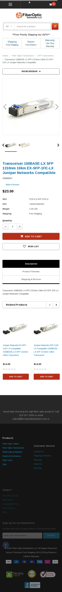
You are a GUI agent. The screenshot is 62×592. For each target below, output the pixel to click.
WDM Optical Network (12, 474)
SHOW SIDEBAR (31, 71)
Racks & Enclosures (11, 478)
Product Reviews (31, 271)
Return (31, 41)
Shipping (12, 41)
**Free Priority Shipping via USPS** (31, 34)
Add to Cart (31, 236)
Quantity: (7, 220)
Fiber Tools (7, 482)
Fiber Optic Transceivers (23, 56)
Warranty (50, 40)
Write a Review (12, 185)
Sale (4, 486)
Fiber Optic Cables (10, 466)
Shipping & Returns (31, 279)
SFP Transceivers (46, 56)
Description (31, 264)
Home (5, 56)
